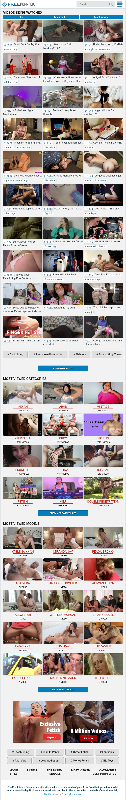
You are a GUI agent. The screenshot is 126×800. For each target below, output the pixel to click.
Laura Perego (22, 666)
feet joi (90, 312)
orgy (63, 427)
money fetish (80, 760)
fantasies (108, 752)
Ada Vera (22, 571)
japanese (101, 180)
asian (89, 180)
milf (63, 490)
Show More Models (63, 689)
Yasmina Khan (22, 540)
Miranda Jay (63, 540)
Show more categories (63, 513)
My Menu (120, 4)
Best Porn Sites (104, 773)
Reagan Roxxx (103, 540)
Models (55, 773)
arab (63, 395)
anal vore (20, 760)
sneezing (51, 246)
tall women (12, 82)
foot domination (54, 279)
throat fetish (80, 752)
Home (18, 2)
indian (22, 395)
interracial (22, 427)
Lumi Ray (63, 635)
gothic (49, 213)
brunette (22, 458)
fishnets (90, 82)
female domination (96, 246)
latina (63, 458)
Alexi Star (22, 603)
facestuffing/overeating (18, 147)
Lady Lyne (22, 635)
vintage (103, 395)
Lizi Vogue (103, 635)
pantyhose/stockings (17, 180)
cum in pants (50, 752)
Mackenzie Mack (63, 666)
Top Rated (59, 17)
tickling (90, 147)
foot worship (93, 279)
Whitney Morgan (63, 603)
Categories (107, 770)
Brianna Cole (103, 603)
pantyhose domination (98, 49)
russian (103, 458)
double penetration (103, 490)
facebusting (21, 752)
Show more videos (63, 368)
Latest (20, 17)
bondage (51, 147)
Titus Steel (103, 666)
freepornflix (59, 794)
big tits (103, 427)
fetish (22, 490)
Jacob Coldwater (63, 571)
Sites (13, 773)
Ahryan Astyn (103, 571)
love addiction (49, 760)
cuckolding (11, 49)
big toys (108, 760)
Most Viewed (101, 17)
